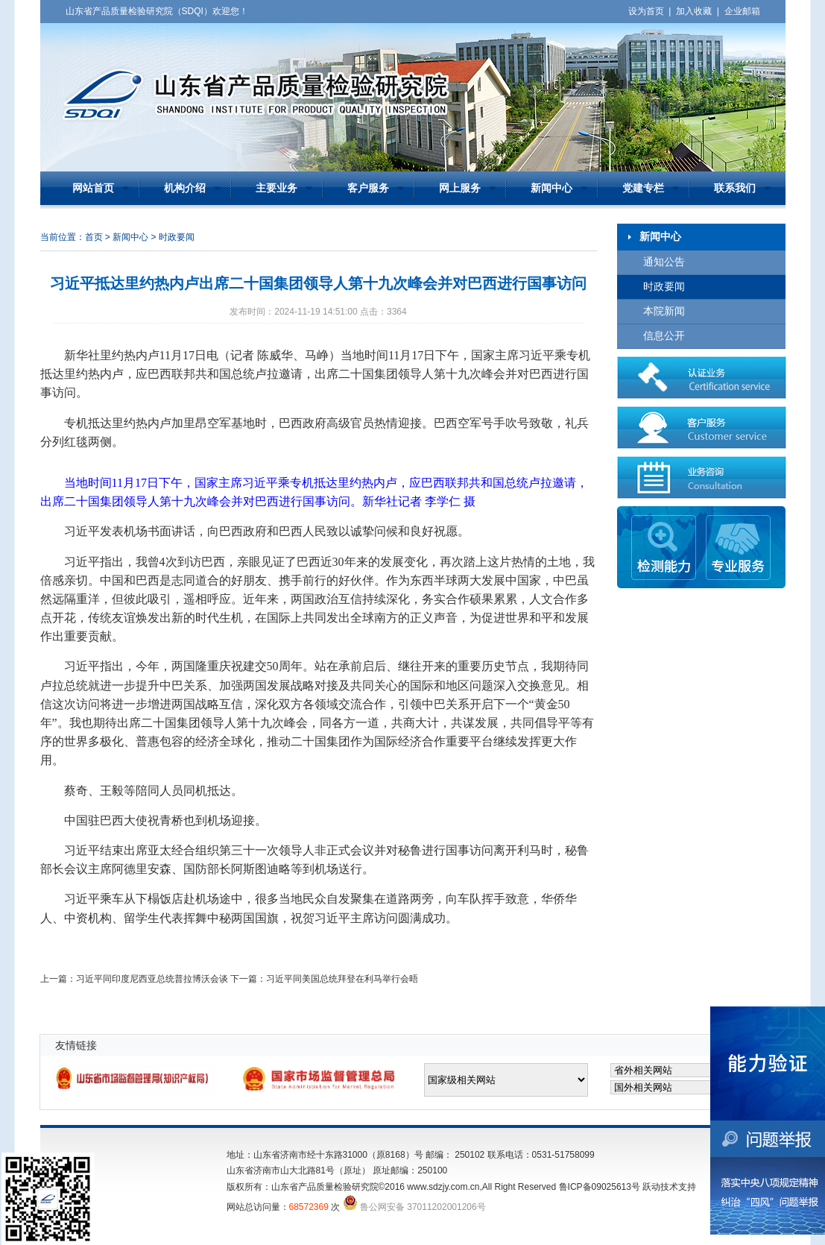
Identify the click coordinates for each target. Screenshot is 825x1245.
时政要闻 (664, 286)
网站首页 (93, 188)
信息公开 (664, 335)
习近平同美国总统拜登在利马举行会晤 (342, 979)
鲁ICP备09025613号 (599, 1187)
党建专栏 (643, 188)
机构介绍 (185, 188)
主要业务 (276, 188)
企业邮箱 (742, 11)
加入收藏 (694, 11)
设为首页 (646, 11)
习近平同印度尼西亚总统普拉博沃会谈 (152, 979)
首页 (94, 237)
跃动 (651, 1187)
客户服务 (368, 188)
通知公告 (664, 262)
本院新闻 (664, 311)
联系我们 (735, 188)
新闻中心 (551, 188)
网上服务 (460, 188)
